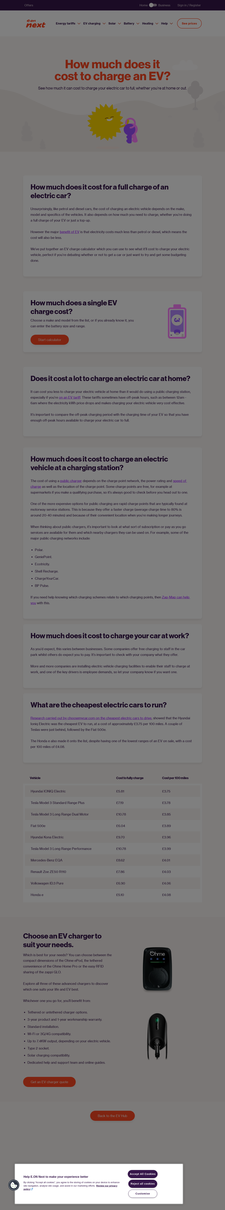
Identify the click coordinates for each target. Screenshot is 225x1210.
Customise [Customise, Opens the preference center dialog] (143, 1193)
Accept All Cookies (143, 1174)
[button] (14, 1185)
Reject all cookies (143, 1183)
